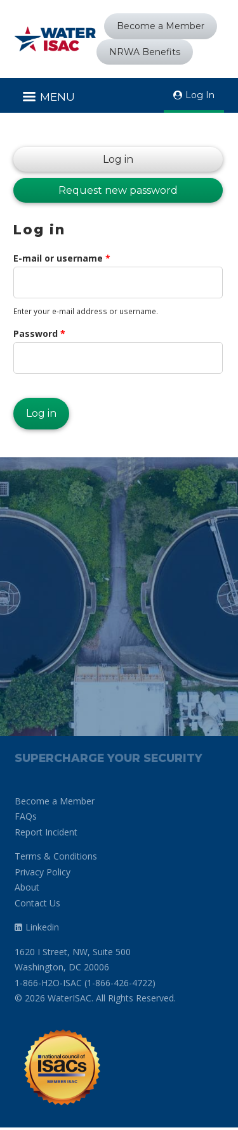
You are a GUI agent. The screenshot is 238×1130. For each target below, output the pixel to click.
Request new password (118, 190)
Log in (73, 159)
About (27, 887)
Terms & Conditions (56, 856)
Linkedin (42, 927)
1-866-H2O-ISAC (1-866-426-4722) (85, 983)
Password (39, 333)
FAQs (26, 816)
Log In (200, 95)
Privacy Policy (42, 872)
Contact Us (37, 903)
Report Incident (46, 832)
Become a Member (160, 26)
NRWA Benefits (144, 52)
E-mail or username (61, 258)
